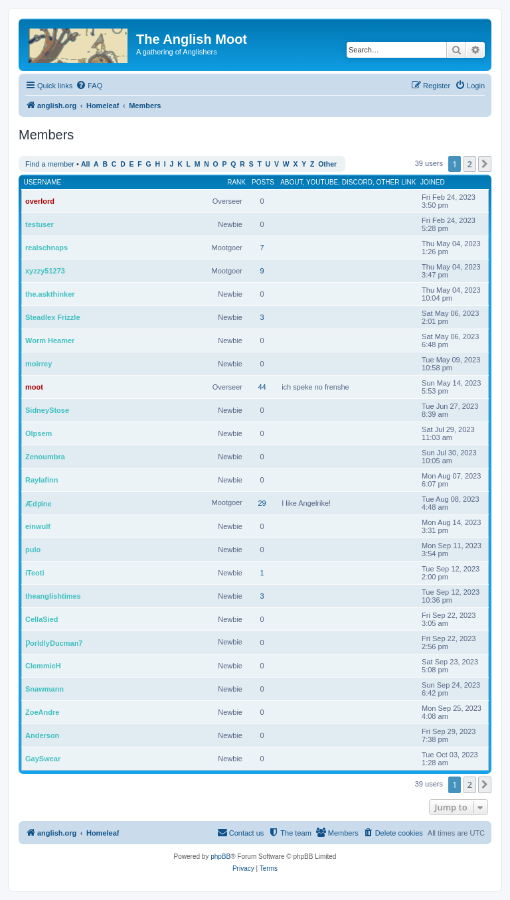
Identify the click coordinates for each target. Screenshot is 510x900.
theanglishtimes (53, 596)
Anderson (42, 735)
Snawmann (44, 689)
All (85, 164)
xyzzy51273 (45, 271)
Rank (236, 182)
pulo (33, 550)
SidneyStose (47, 410)
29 (262, 503)
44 (262, 387)
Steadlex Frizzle (52, 317)
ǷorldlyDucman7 (53, 643)
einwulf (37, 526)
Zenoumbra (45, 457)
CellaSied (41, 619)
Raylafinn (41, 480)
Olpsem (38, 433)
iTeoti (34, 573)
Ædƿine (38, 504)
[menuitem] (89, 86)
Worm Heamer (49, 340)
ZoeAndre (42, 712)
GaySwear (42, 759)
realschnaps (46, 248)
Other (327, 164)
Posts (263, 182)
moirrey (38, 364)
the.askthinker (50, 294)
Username (43, 182)
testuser (39, 224)
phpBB (220, 856)
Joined (432, 182)
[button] (484, 164)
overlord (39, 201)
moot (34, 387)
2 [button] (470, 164)
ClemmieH (43, 666)
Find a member (49, 164)
